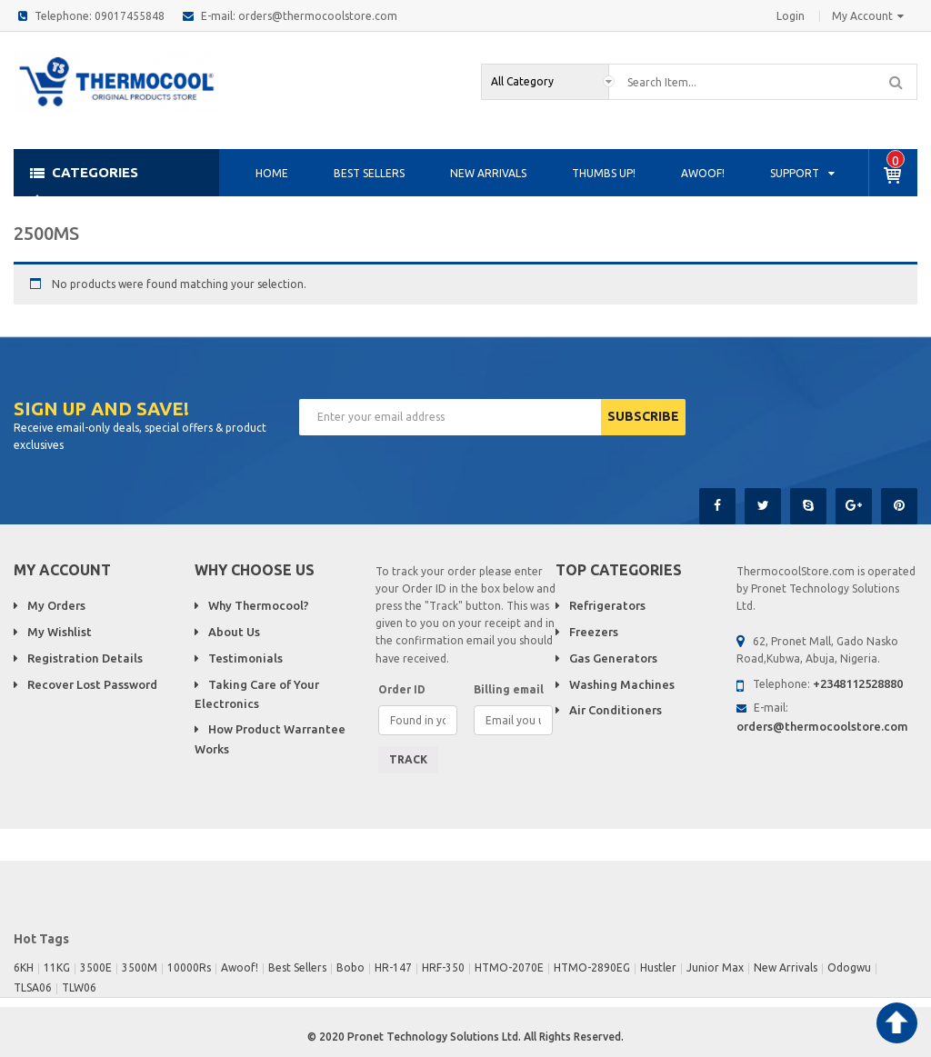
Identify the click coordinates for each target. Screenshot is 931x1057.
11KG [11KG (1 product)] (57, 967)
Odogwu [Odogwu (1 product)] (849, 967)
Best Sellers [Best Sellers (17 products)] (297, 967)
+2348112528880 (858, 683)
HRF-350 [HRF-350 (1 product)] (443, 967)
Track (408, 759)
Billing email (509, 689)
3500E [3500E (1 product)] (96, 967)
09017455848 (130, 16)
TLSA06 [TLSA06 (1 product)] (33, 987)
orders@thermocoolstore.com (317, 16)
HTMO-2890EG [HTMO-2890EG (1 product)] (592, 967)
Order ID (401, 689)
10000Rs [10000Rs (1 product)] (189, 967)
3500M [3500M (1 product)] (139, 967)
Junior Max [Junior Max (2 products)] (715, 967)
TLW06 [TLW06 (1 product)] (79, 987)
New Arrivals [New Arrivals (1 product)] (785, 967)
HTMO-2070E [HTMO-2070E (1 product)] (509, 967)
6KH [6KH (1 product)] (24, 967)
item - (895, 161)
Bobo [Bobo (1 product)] (350, 967)
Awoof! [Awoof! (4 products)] (239, 967)
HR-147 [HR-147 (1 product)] (393, 967)
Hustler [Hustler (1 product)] (658, 967)
